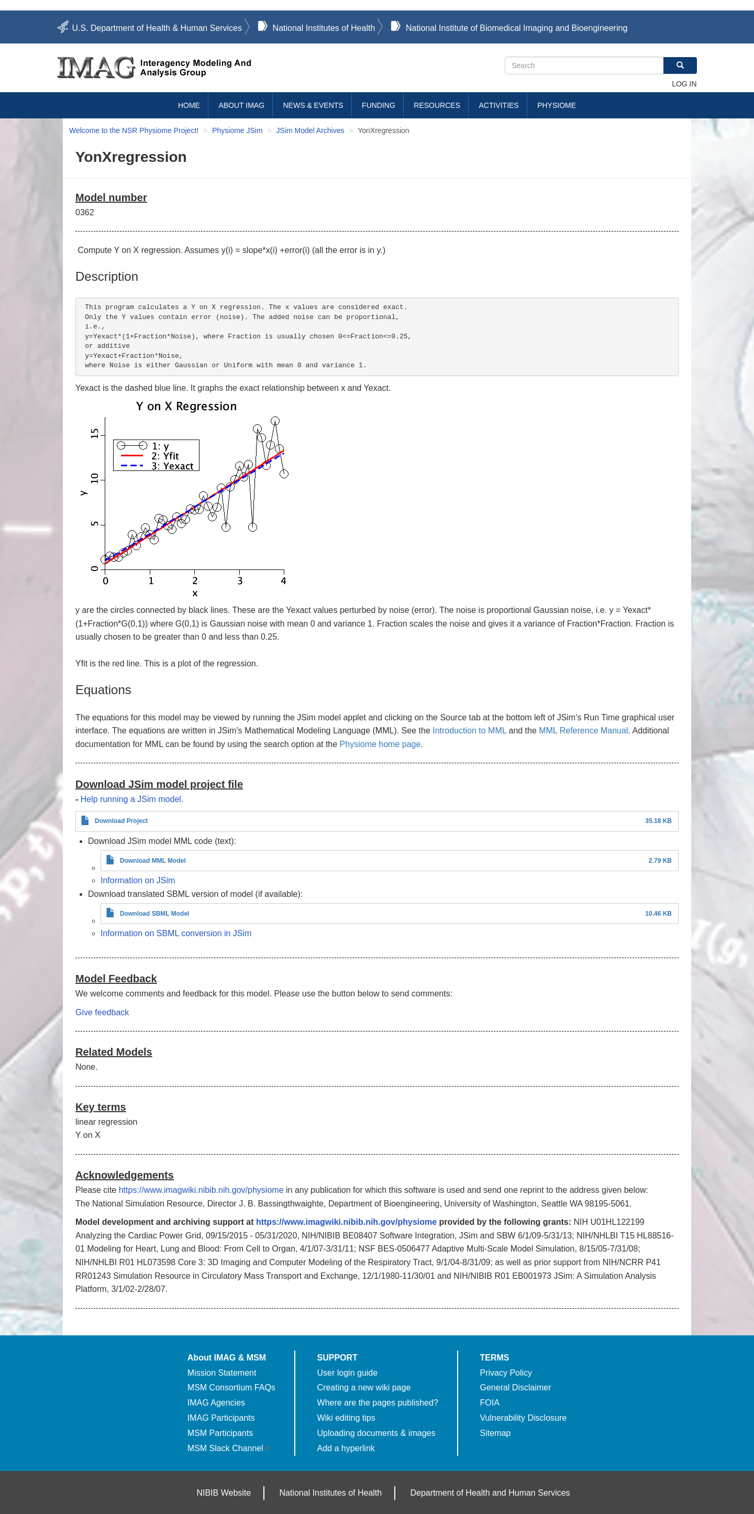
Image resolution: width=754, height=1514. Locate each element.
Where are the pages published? (377, 1402)
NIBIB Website (223, 1492)
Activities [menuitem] (498, 105)
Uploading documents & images (376, 1433)
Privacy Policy (506, 1372)
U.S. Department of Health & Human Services (157, 28)
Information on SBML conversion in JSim (176, 933)
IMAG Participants (221, 1417)
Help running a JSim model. (132, 799)
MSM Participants (220, 1433)
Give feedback (102, 1012)
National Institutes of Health (324, 28)
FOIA (490, 1402)
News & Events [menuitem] (313, 105)
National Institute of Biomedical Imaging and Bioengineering (516, 28)
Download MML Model (153, 860)
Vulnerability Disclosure (523, 1417)
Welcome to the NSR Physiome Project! (133, 130)
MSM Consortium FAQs (231, 1387)
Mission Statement (222, 1372)
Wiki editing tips (346, 1417)
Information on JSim (138, 880)
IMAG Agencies (216, 1402)
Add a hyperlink (346, 1448)
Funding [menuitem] (378, 105)
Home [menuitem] (189, 105)
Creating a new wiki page (364, 1387)
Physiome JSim (237, 130)
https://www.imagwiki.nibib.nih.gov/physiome (201, 1190)
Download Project (121, 821)
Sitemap (495, 1433)
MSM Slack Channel (229, 1448)
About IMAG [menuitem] (241, 105)
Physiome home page (380, 744)
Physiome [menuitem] (556, 105)
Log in (684, 84)
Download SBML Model (154, 913)
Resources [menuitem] (437, 105)
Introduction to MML (469, 730)
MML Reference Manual (583, 730)
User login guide (347, 1372)
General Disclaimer (515, 1387)
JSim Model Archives (310, 130)
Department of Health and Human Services (490, 1492)
